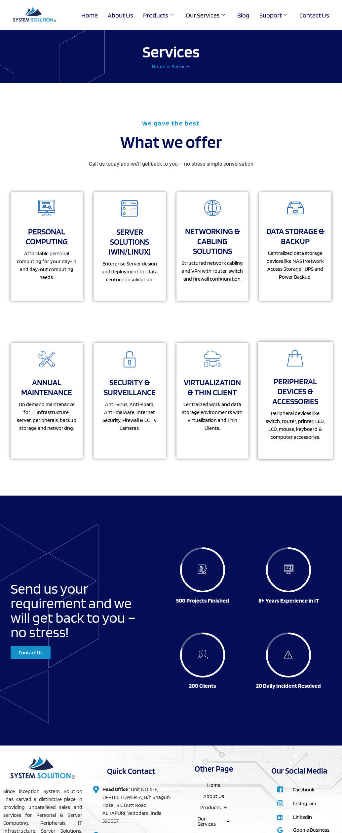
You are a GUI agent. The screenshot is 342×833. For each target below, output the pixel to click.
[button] (213, 807)
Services (181, 66)
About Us (120, 15)
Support (273, 15)
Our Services (205, 15)
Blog (243, 15)
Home (89, 15)
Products (158, 15)
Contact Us (314, 15)
